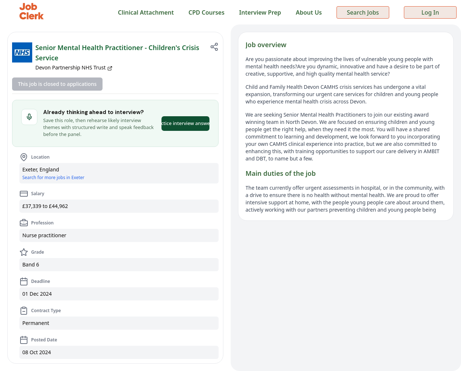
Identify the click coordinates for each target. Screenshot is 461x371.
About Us (309, 12)
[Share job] (214, 46)
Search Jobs (363, 12)
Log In (430, 12)
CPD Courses (206, 12)
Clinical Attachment (146, 12)
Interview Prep (260, 12)
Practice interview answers (185, 123)
